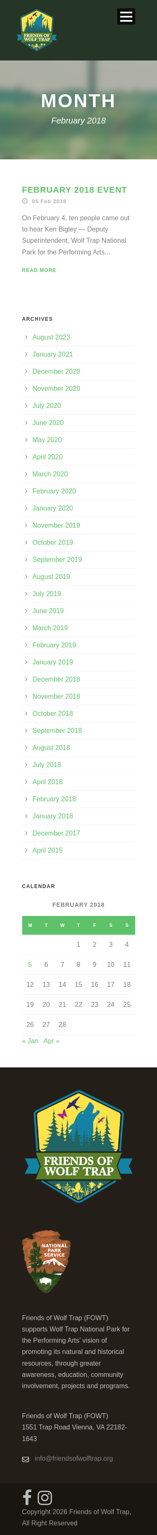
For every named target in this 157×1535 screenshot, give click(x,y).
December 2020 (56, 371)
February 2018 (54, 799)
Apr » (51, 1040)
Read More (39, 270)
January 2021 (53, 354)
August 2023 (51, 337)
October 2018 (53, 713)
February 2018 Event (74, 189)
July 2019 (47, 593)
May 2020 (47, 439)
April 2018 (48, 781)
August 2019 (51, 576)
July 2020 (47, 405)
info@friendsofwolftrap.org (74, 1458)
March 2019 (50, 628)
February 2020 (54, 491)
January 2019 (53, 662)
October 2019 (53, 542)
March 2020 (50, 474)
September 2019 (57, 559)
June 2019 (48, 610)
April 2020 (48, 456)
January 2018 (53, 816)
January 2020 (53, 508)
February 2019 (54, 645)
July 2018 (47, 764)
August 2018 (51, 747)
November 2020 (56, 388)
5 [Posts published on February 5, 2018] (30, 964)
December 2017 (56, 833)
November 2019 (56, 525)
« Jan (30, 1040)
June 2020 (48, 422)
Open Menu (126, 16)
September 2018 (57, 730)
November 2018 (56, 696)
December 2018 (56, 679)
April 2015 (48, 850)
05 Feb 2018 (49, 201)
